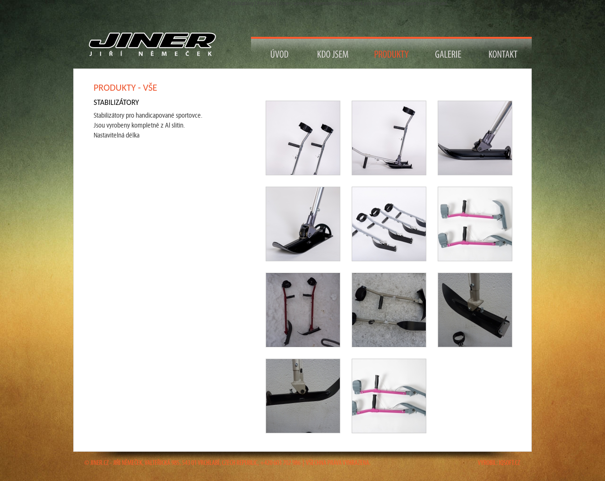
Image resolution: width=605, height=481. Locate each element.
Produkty (392, 53)
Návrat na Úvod (280, 53)
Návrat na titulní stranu (156, 45)
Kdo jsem (333, 53)
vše (150, 87)
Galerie (448, 53)
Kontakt (503, 53)
